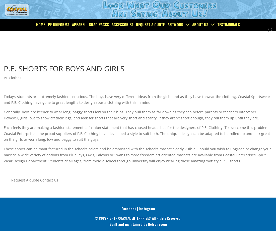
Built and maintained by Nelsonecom (138, 224)
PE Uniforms (58, 36)
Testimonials (228, 36)
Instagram (147, 208)
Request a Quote (150, 36)
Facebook (128, 208)
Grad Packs (99, 36)
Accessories (122, 36)
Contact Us (49, 180)
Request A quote (25, 180)
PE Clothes (12, 77)
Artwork (175, 36)
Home (40, 36)
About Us (200, 36)
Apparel (79, 36)
